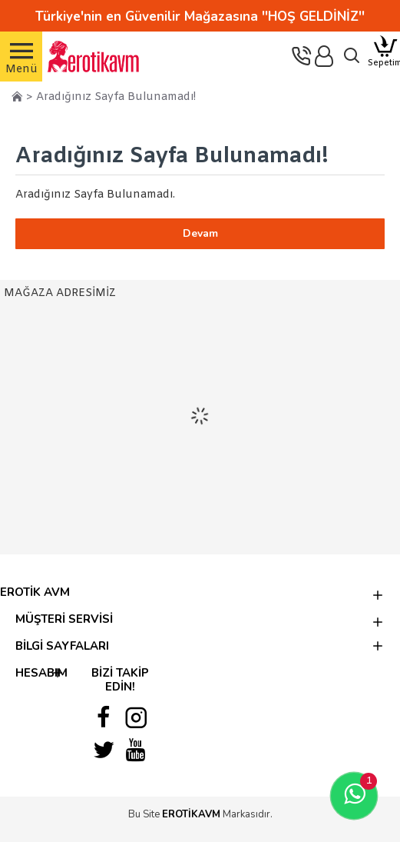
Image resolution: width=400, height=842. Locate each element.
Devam (200, 233)
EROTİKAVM (191, 814)
